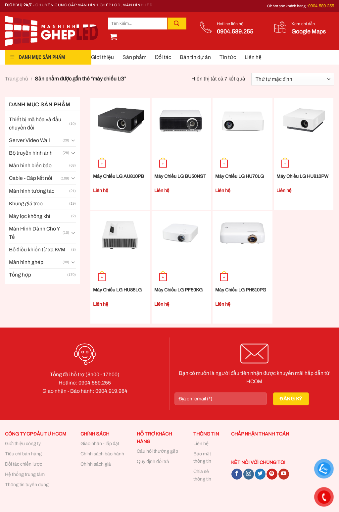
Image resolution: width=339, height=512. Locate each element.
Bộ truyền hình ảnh (31, 153)
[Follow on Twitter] (260, 474)
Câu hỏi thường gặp (157, 451)
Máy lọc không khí (29, 216)
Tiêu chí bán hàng (23, 453)
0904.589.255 (321, 6)
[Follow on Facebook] (236, 474)
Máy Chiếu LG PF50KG (178, 289)
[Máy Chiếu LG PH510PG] (242, 234)
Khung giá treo (26, 203)
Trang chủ (16, 78)
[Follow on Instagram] (248, 474)
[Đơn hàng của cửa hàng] (292, 79)
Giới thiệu (102, 57)
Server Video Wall (29, 140)
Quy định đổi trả (153, 461)
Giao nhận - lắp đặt (100, 443)
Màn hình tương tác (31, 191)
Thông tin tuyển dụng (27, 484)
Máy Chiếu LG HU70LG (239, 176)
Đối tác (163, 57)
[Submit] (176, 23)
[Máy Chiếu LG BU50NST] (181, 120)
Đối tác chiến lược (23, 464)
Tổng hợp (20, 275)
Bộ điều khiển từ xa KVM (37, 249)
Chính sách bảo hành (102, 453)
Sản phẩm (134, 57)
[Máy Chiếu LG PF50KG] (181, 234)
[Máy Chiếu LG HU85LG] (120, 234)
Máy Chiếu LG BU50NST (180, 176)
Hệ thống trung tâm (25, 474)
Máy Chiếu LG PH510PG (240, 289)
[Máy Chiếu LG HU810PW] (303, 120)
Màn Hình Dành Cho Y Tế (34, 233)
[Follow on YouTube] (283, 474)
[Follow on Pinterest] (271, 474)
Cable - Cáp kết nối (30, 178)
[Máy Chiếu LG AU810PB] (120, 120)
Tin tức (227, 57)
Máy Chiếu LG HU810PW (302, 176)
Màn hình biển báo (30, 165)
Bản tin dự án (195, 57)
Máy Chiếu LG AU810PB (118, 176)
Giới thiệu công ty (23, 443)
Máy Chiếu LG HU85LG (117, 289)
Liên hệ (253, 57)
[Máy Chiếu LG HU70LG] (242, 120)
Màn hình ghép (26, 262)
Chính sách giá (95, 464)
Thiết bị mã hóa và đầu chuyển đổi (35, 123)
